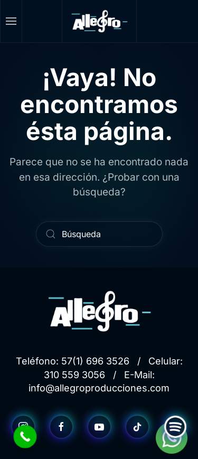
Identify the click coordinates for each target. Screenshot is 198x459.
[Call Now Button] (25, 436)
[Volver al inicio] (99, 21)
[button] (11, 21)
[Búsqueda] (99, 234)
